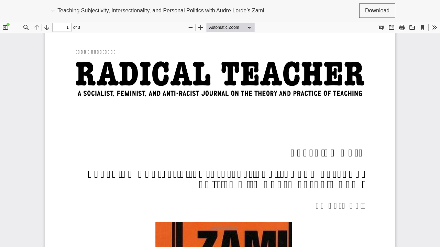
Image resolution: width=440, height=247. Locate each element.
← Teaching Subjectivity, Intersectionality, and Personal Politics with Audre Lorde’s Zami (157, 9)
